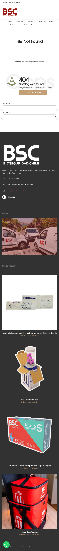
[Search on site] (29, 117)
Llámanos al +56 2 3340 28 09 (13, 2)
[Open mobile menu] (47, 12)
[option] (29, 236)
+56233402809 (13, 178)
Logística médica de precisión (13, 251)
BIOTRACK (23, 24)
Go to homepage (35, 93)
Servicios (32, 21)
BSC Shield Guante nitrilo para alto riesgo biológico (29, 465)
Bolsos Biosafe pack (29, 532)
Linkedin (11, 197)
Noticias (42, 21)
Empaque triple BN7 (29, 399)
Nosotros (20, 21)
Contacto (12, 24)
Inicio (10, 21)
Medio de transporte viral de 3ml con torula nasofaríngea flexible (30, 333)
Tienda (52, 21)
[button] (6, 544)
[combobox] (29, 108)
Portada (18, 62)
